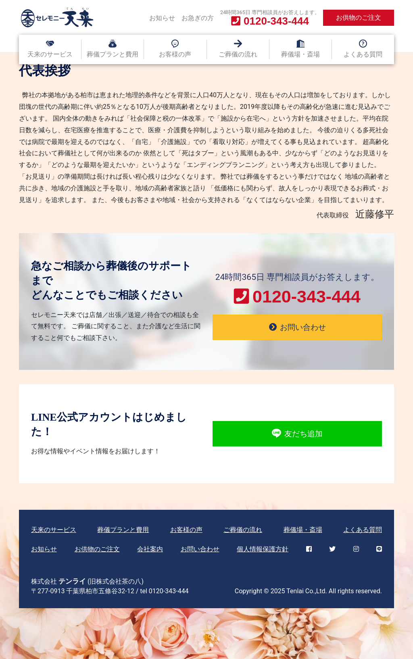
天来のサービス (50, 54)
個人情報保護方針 (262, 549)
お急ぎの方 (197, 18)
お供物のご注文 (358, 17)
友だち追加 (297, 434)
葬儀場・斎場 (300, 54)
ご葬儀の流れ (238, 54)
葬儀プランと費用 (112, 54)
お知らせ (162, 18)
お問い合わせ (200, 549)
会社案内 (150, 549)
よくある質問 (363, 54)
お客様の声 (175, 54)
